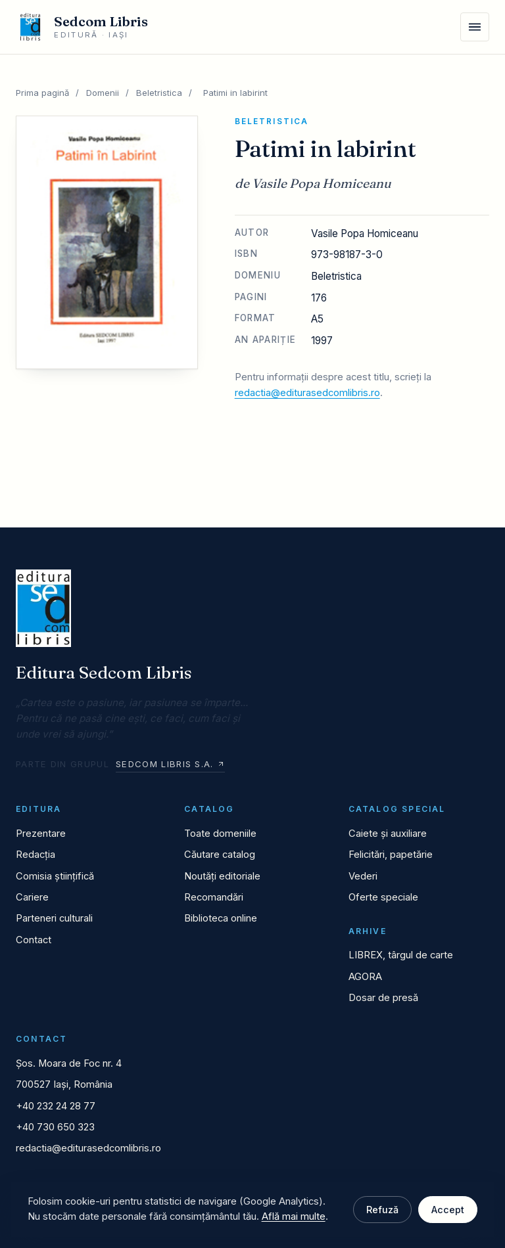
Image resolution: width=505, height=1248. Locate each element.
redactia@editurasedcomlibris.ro (307, 393)
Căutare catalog (219, 854)
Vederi (363, 876)
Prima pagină (42, 92)
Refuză (382, 1209)
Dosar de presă (383, 998)
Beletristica (159, 92)
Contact (33, 940)
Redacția (35, 854)
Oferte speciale (383, 897)
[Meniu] (474, 26)
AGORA (365, 977)
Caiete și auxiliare (388, 833)
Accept (447, 1209)
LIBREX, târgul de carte (401, 955)
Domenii (102, 92)
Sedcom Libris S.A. (170, 764)
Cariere (32, 897)
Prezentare (41, 833)
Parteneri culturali (54, 918)
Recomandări (213, 897)
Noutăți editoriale (222, 876)
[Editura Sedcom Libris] (82, 26)
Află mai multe (293, 1216)
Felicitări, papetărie (391, 854)
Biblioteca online (220, 918)
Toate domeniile (220, 833)
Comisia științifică (55, 876)
